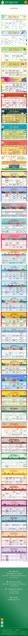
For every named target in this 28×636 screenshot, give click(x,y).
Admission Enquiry (7, 630)
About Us (17, 630)
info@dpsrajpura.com (14, 599)
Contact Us (23, 632)
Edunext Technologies (20, 634)
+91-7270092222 (14, 591)
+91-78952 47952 (14, 593)
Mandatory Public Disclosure (9, 632)
